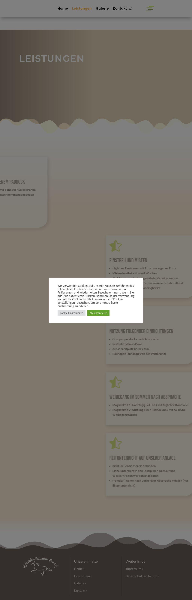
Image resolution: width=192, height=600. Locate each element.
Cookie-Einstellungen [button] (71, 313)
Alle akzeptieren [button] (98, 313)
